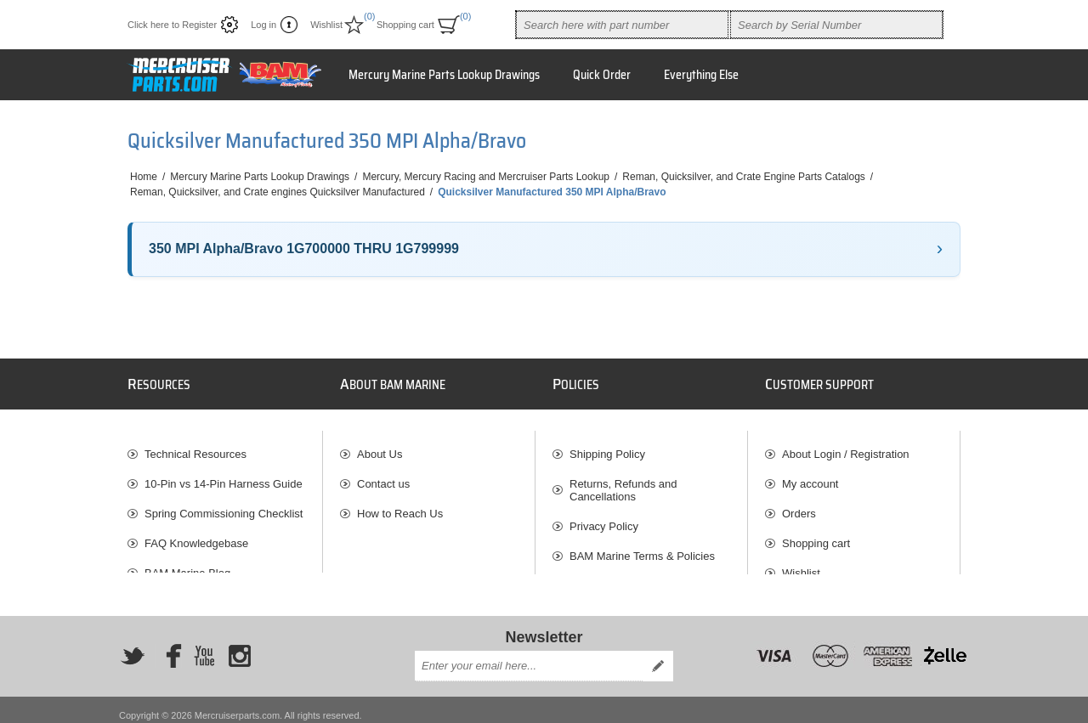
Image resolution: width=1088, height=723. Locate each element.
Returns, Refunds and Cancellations (623, 481)
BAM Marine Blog (187, 564)
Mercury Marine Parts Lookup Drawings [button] (444, 74)
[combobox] (622, 24)
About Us (379, 445)
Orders (799, 505)
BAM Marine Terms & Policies (642, 547)
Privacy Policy (604, 517)
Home (143, 177)
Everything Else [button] (701, 74)
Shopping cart (816, 534)
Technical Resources (195, 445)
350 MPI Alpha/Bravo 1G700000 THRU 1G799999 (304, 248)
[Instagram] (239, 645)
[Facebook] (168, 645)
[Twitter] (132, 645)
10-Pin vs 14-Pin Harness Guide (223, 475)
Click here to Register (172, 25)
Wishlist (801, 564)
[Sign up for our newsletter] (529, 655)
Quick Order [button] (602, 74)
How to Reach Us (400, 505)
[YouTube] (204, 645)
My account (810, 475)
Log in (263, 25)
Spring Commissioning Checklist (223, 505)
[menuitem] (225, 445)
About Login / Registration (846, 445)
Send (658, 655)
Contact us (383, 475)
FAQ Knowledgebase (196, 534)
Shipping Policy (607, 445)
